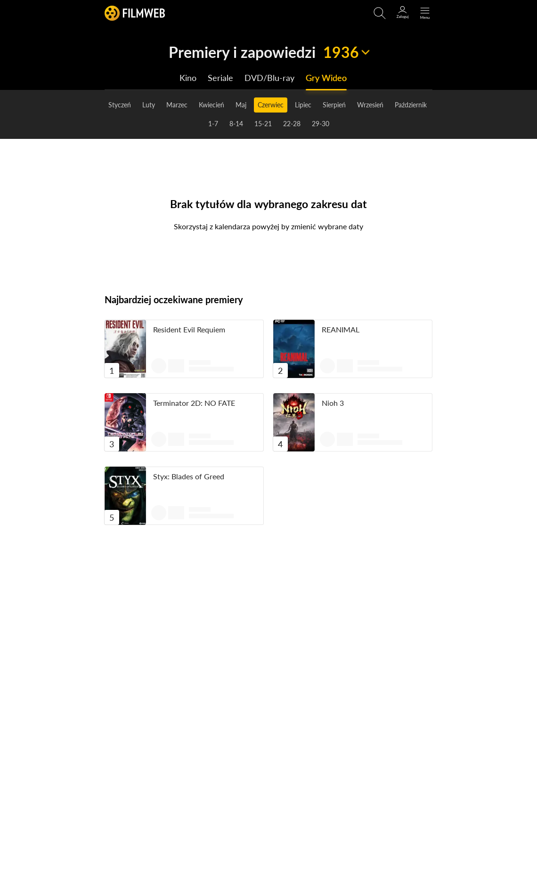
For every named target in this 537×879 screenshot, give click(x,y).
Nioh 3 (333, 402)
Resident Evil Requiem (189, 329)
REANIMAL (340, 329)
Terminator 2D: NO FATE (194, 402)
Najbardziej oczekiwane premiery (174, 299)
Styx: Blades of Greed (188, 476)
